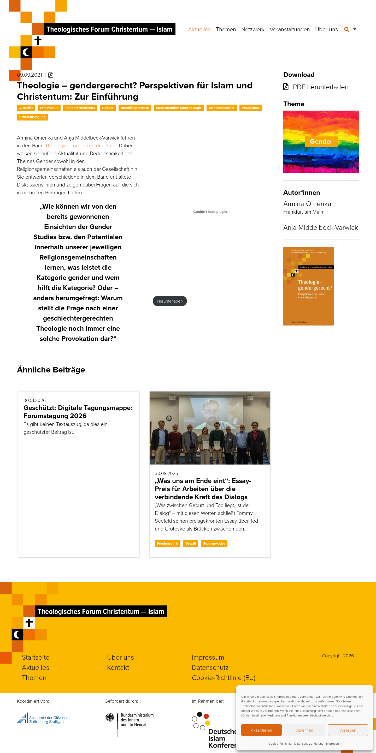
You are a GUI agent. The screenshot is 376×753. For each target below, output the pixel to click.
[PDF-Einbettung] (211, 212)
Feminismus (49, 107)
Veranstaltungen (290, 29)
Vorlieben (347, 730)
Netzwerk (253, 29)
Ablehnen (304, 730)
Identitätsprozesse (135, 107)
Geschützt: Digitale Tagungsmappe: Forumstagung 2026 (78, 412)
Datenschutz (210, 667)
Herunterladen (170, 301)
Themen (226, 29)
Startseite (36, 657)
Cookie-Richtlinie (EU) (223, 677)
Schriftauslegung (32, 117)
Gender (108, 107)
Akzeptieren (261, 730)
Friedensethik (167, 543)
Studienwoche (214, 543)
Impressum (333, 743)
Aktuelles (199, 29)
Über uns (326, 29)
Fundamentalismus (80, 107)
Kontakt (118, 667)
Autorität (26, 107)
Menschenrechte (221, 107)
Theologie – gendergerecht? (76, 145)
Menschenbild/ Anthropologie (179, 107)
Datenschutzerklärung (309, 743)
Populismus (251, 107)
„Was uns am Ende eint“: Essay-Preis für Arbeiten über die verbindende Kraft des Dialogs (203, 489)
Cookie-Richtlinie (280, 743)
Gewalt (190, 543)
